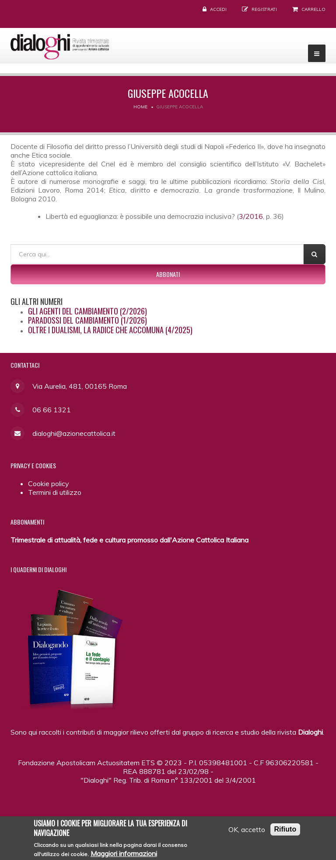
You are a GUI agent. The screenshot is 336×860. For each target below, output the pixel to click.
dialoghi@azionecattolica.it (74, 433)
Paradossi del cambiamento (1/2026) (87, 320)
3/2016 (251, 216)
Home (140, 107)
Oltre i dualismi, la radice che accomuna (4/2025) (110, 329)
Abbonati (168, 274)
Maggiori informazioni (124, 854)
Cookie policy (48, 483)
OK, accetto (246, 829)
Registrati (264, 9)
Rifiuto (285, 829)
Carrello (313, 9)
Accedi (218, 9)
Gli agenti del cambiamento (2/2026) (87, 311)
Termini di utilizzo (54, 492)
